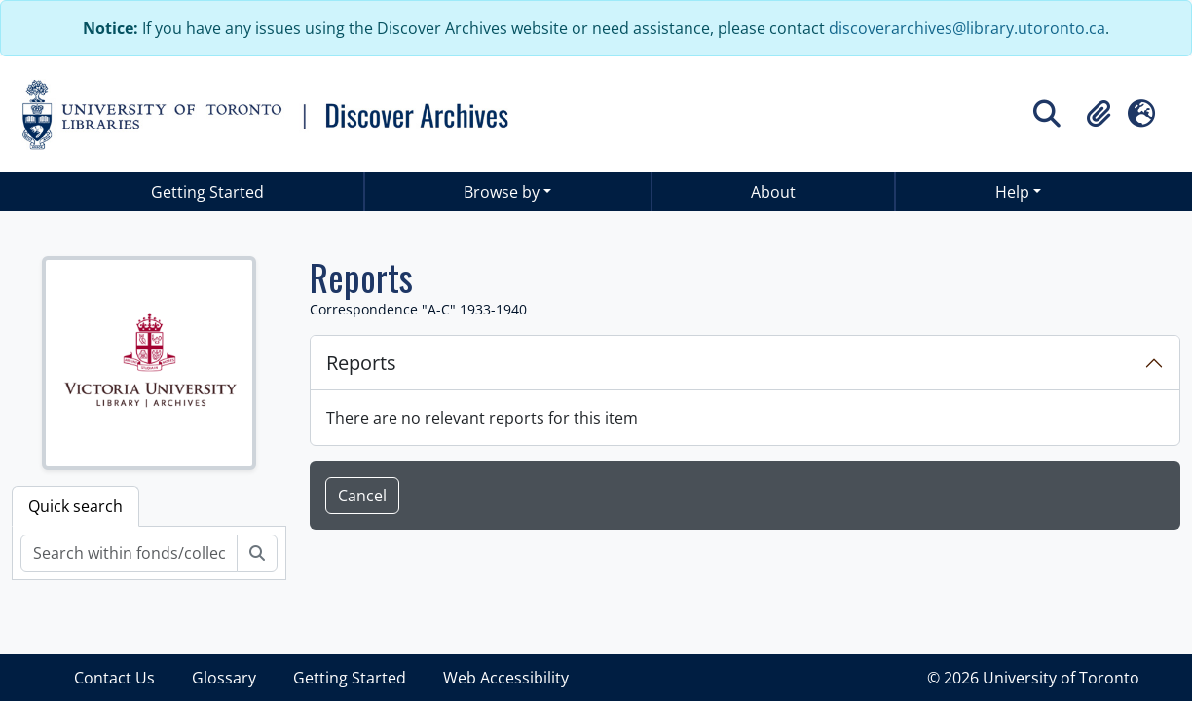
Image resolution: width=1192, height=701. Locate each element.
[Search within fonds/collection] (129, 553)
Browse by (502, 192)
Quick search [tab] (75, 506)
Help (1012, 192)
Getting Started (207, 192)
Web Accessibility (506, 677)
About (773, 192)
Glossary (224, 677)
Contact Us (114, 677)
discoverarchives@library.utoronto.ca (967, 28)
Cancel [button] (362, 495)
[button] (1098, 113)
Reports (361, 363)
